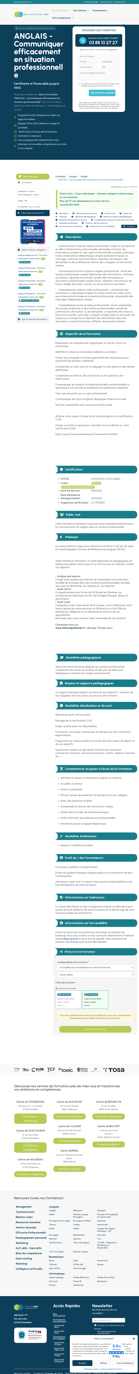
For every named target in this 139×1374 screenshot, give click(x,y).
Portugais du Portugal (59, 1220)
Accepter (82, 1363)
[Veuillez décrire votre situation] (95, 975)
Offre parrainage (91, 2)
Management (24, 1206)
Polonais (53, 1238)
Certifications (55, 1242)
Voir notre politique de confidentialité (106, 1332)
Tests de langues (81, 1242)
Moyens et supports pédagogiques (116, 217)
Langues (73, 176)
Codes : (65, 483)
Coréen (76, 1224)
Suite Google (79, 1268)
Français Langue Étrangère (80, 1215)
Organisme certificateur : (75, 502)
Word (51, 1260)
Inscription (129, 226)
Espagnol (101, 1210)
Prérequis (61, 217)
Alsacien (77, 1238)
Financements (99, 11)
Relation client (24, 1217)
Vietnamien (102, 1224)
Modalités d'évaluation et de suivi (71, 220)
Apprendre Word (59, 1326)
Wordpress (102, 1281)
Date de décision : (71, 490)
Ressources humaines (28, 1222)
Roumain (101, 1235)
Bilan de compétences (29, 1253)
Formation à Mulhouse (69, 1116)
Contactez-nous (106, 2)
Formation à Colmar (69, 1140)
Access (100, 1264)
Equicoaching (24, 1258)
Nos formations (60, 11)
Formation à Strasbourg (30, 1118)
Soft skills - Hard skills (29, 1248)
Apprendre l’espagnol (59, 1361)
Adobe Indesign (56, 1277)
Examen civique (80, 1251)
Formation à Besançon (109, 1116)
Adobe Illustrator (81, 1277)
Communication (25, 1211)
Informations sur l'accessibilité (100, 226)
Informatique (57, 1273)
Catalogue (60, 176)
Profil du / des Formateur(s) (95, 223)
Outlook (53, 1264)
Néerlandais (78, 1235)
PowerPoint (102, 1260)
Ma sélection (28, 176)
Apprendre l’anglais (59, 1344)
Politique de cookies (91, 1369)
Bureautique (56, 1256)
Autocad (53, 1281)
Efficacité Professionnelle (31, 1232)
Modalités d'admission (67, 223)
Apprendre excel (59, 1332)
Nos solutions (80, 11)
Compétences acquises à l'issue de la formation (112, 220)
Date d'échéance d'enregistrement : (71, 497)
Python (52, 1285)
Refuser (104, 1363)
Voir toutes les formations (32, 319)
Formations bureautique (59, 1321)
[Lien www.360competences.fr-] (70, 627)
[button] (134, 1338)
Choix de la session (65, 982)
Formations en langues (59, 1338)
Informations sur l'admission (69, 226)
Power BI (77, 1281)
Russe (52, 1228)
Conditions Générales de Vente (111, 1369)
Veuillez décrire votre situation (72, 962)
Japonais (101, 1220)
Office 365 (78, 1264)
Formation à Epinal (69, 1168)
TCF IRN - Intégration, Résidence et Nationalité (107, 1245)
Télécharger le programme (31, 213)
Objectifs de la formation (85, 213)
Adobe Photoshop (106, 1277)
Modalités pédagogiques (83, 217)
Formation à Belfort (108, 1144)
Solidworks (78, 1285)
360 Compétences (61, 18)
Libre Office (54, 1268)
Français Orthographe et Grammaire (107, 1215)
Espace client (120, 2)
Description (61, 213)
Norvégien (54, 1235)
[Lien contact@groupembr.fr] (68, 938)
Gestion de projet (26, 1227)
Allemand (77, 1210)
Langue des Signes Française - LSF (106, 1229)
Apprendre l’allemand (59, 1349)
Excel (75, 1260)
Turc (99, 1238)
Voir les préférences (125, 1363)
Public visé (125, 213)
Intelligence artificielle (29, 1268)
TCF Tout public (56, 1251)
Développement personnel (31, 1237)
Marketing (22, 1242)
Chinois (52, 1224)
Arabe (76, 1228)
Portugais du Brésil (82, 1220)
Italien (52, 1214)
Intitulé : (65, 478)
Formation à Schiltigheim (30, 1147)
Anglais (84, 176)
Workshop (21, 1263)
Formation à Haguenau (30, 1174)
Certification (108, 213)
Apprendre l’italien (59, 1355)
